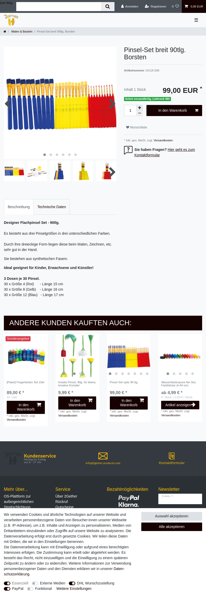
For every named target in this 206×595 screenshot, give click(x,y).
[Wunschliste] (175, 6)
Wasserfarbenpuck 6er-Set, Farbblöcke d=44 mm (178, 384)
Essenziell (20, 583)
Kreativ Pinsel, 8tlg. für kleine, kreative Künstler (77, 384)
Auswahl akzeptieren (171, 516)
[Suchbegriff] (58, 6)
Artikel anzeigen (180, 405)
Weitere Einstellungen (74, 588)
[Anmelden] (129, 6)
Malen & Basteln (21, 31)
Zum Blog (6, 2)
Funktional (43, 588)
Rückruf (61, 502)
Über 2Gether (66, 496)
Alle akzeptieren (172, 527)
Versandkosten (163, 140)
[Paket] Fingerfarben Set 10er (26, 382)
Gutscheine (64, 507)
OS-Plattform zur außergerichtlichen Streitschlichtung (19, 501)
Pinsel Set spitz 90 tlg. (124, 382)
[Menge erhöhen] (139, 108)
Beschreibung (19, 207)
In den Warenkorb (178, 110)
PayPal (17, 588)
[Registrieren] (155, 6)
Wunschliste (136, 127)
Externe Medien (52, 583)
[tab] (19, 206)
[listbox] (77, 356)
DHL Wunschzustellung (95, 583)
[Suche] (107, 6)
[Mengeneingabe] (130, 110)
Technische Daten (51, 207)
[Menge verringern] (139, 113)
